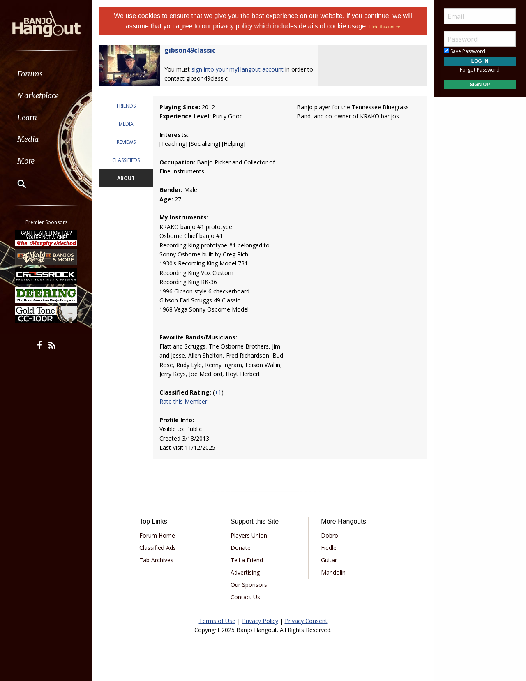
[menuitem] (46, 74)
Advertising (245, 572)
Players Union (249, 535)
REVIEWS (126, 142)
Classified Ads (157, 548)
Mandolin (333, 572)
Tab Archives (156, 560)
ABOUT (126, 178)
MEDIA (126, 123)
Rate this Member (183, 401)
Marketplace (38, 95)
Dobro (329, 535)
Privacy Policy (260, 621)
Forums (30, 73)
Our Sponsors (249, 585)
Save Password (464, 51)
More (26, 161)
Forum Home (157, 535)
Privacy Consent (306, 621)
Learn (27, 117)
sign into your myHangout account (237, 69)
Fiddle (329, 548)
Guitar (329, 560)
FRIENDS (126, 105)
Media (28, 139)
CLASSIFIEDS (126, 160)
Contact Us (245, 597)
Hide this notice (384, 26)
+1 (218, 392)
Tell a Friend (247, 560)
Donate (241, 548)
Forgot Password (480, 69)
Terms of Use (217, 621)
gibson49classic (189, 50)
